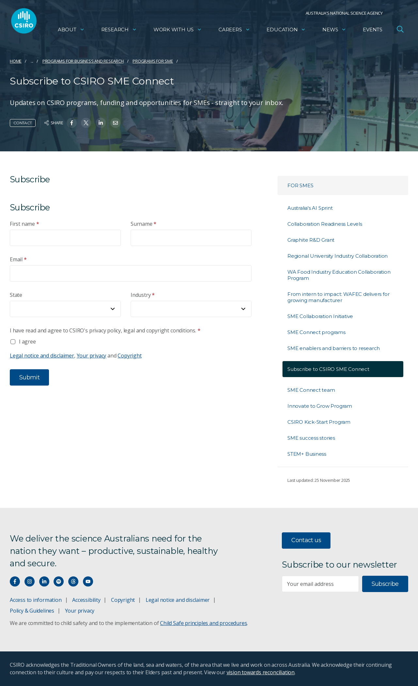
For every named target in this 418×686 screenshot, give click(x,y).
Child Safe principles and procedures (203, 623)
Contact (22, 122)
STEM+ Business (306, 454)
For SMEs (300, 185)
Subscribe (385, 583)
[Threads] (73, 581)
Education (286, 31)
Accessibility (86, 599)
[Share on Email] (115, 123)
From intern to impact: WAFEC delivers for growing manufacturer (338, 297)
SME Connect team (311, 390)
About (71, 31)
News (334, 31)
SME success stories (311, 438)
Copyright (129, 355)
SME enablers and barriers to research (333, 348)
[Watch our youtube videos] (88, 581)
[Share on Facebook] (72, 123)
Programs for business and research (83, 61)
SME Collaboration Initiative (320, 316)
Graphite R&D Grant (310, 240)
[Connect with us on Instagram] (29, 581)
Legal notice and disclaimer (42, 355)
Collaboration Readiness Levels (324, 224)
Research (119, 31)
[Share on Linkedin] (101, 123)
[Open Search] (400, 31)
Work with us (177, 31)
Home (16, 61)
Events (372, 31)
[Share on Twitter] (86, 123)
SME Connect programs (316, 332)
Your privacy (91, 355)
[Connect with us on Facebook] (15, 581)
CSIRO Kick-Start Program (318, 422)
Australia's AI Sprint (310, 208)
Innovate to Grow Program (319, 406)
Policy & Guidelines (32, 610)
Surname (143, 224)
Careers (234, 31)
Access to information (36, 599)
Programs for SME (153, 61)
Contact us (306, 540)
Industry (143, 295)
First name (24, 224)
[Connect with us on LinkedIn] (44, 581)
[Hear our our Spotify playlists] (59, 581)
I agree (27, 341)
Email (18, 259)
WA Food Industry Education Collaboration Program (339, 275)
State (16, 294)
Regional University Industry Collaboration (337, 256)
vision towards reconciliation (261, 672)
